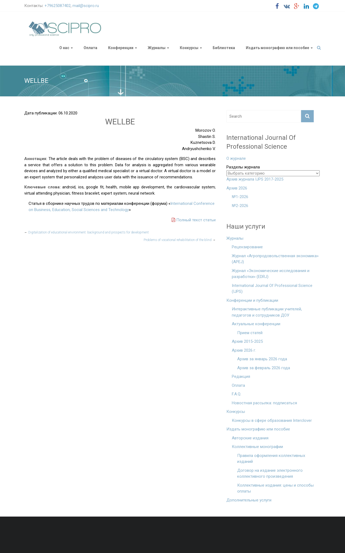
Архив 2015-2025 (247, 341)
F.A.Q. (236, 394)
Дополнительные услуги (248, 500)
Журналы (156, 48)
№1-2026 (240, 196)
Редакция (241, 376)
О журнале (236, 158)
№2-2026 (240, 205)
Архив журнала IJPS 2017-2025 (254, 179)
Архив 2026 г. (244, 350)
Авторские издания (250, 438)
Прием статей (250, 332)
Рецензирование (247, 247)
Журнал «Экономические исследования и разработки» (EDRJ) (270, 273)
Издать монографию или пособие (277, 48)
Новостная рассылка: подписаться (264, 403)
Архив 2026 (236, 188)
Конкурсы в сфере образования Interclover (272, 420)
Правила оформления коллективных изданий (271, 458)
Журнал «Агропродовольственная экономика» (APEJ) (275, 258)
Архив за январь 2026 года (262, 359)
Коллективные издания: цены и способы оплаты (275, 488)
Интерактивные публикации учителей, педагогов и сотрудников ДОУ (267, 312)
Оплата (90, 48)
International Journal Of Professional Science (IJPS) (272, 288)
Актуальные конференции (256, 323)
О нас (64, 48)
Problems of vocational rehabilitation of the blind (180, 240)
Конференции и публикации (252, 300)
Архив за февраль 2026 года (263, 367)
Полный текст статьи (194, 220)
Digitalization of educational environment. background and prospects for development (86, 232)
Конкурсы (189, 48)
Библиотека (224, 48)
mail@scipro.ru (86, 5)
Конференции (120, 48)
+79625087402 (57, 5)
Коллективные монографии (257, 446)
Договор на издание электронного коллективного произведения (270, 473)
